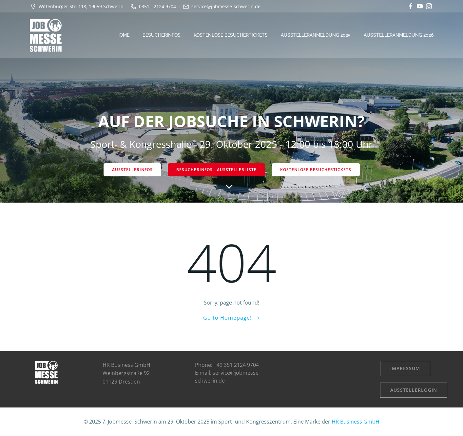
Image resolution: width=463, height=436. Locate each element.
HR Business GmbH (355, 421)
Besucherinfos (162, 35)
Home (122, 35)
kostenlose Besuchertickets (231, 35)
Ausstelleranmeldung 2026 (399, 35)
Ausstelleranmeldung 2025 (316, 35)
